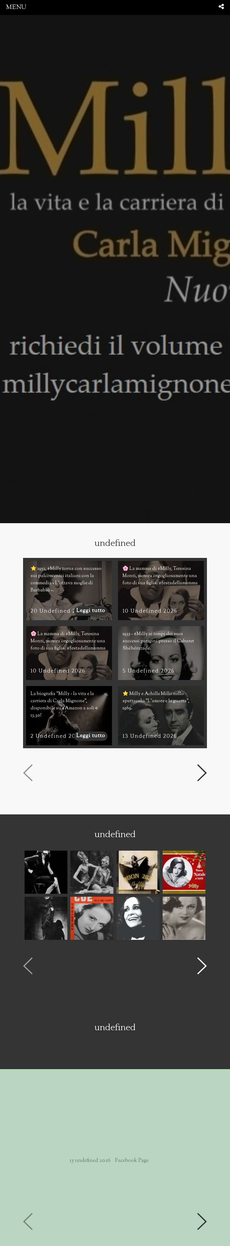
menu (16, 7)
